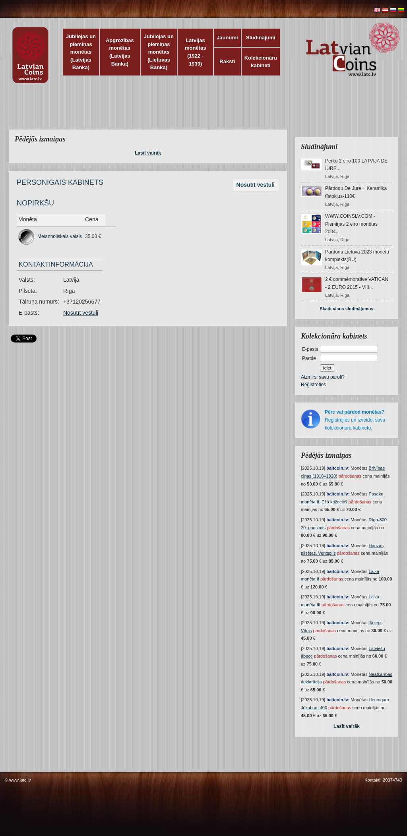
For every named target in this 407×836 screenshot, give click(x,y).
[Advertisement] (201, 111)
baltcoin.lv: (337, 468)
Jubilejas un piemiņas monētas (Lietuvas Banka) (159, 51)
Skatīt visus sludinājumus (346, 308)
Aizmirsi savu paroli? (323, 377)
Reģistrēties (313, 384)
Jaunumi (227, 38)
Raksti (227, 61)
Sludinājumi (260, 38)
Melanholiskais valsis (59, 236)
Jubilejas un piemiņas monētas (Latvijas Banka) (81, 51)
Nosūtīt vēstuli (255, 185)
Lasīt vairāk (148, 153)
